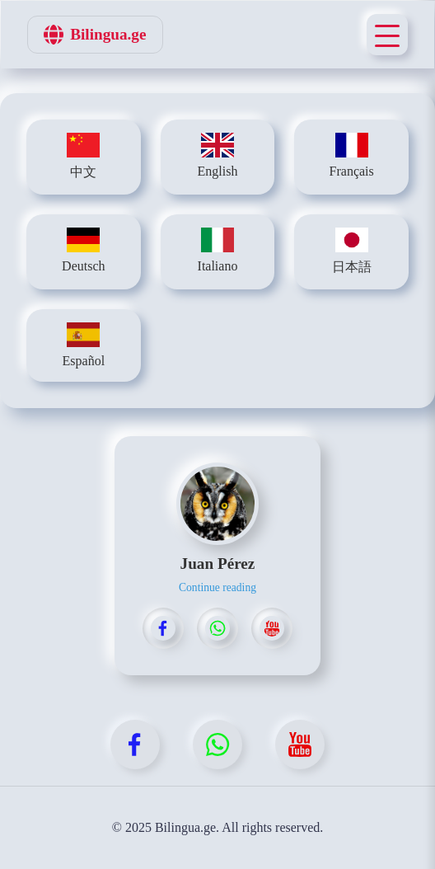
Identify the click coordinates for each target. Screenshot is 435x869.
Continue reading (217, 587)
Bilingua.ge (95, 35)
